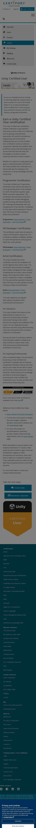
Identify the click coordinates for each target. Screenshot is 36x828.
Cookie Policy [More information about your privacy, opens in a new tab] (8, 819)
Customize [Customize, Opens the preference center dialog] (18, 823)
